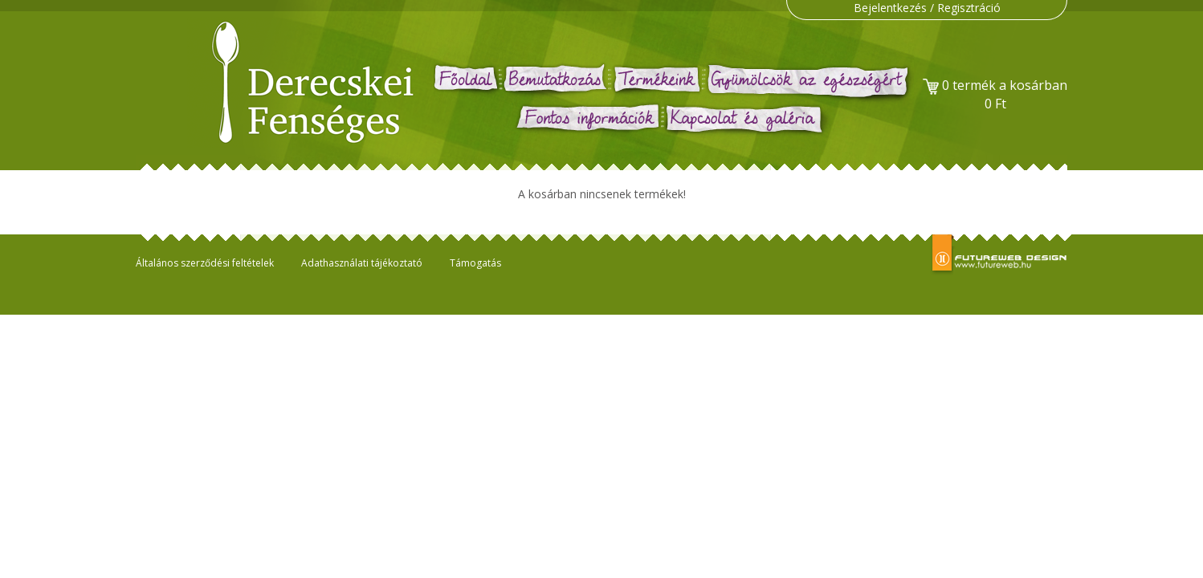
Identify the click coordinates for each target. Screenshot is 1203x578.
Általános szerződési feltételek (205, 263)
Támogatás (475, 263)
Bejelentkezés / (895, 7)
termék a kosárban (995, 94)
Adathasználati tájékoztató (361, 263)
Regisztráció (969, 7)
